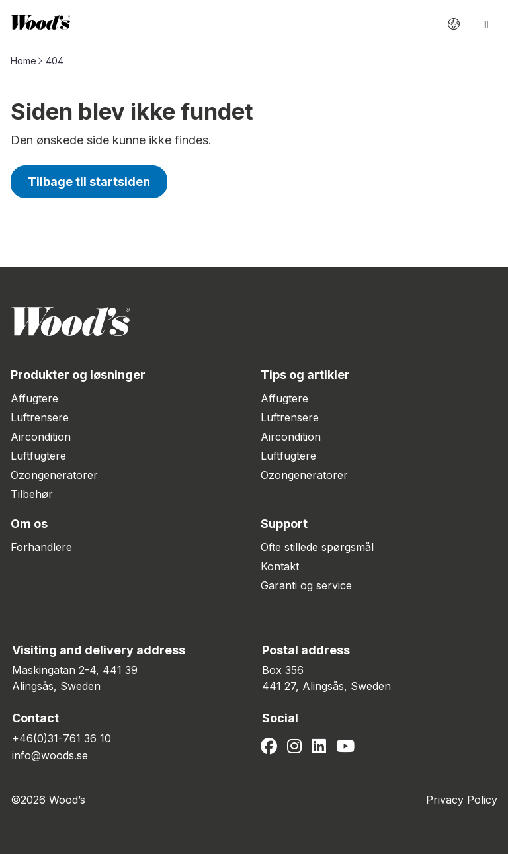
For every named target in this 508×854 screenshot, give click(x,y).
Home (23, 60)
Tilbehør (32, 494)
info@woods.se (50, 755)
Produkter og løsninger (78, 375)
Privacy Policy (461, 799)
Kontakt (280, 566)
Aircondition (41, 436)
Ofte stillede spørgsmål (317, 547)
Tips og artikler (305, 375)
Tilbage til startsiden (89, 182)
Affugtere (34, 398)
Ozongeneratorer (54, 475)
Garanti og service (306, 585)
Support (284, 524)
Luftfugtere (38, 455)
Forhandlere (41, 547)
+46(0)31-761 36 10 (61, 738)
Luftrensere (40, 417)
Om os (29, 524)
